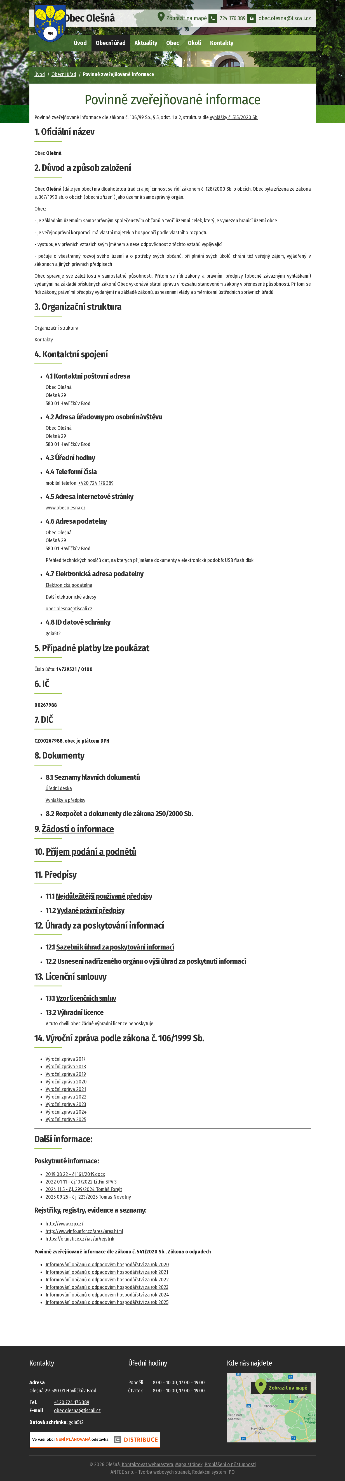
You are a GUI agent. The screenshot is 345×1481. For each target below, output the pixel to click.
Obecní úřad (111, 43)
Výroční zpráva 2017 (66, 1059)
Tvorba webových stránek (164, 1472)
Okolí (194, 43)
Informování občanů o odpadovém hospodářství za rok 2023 (107, 1287)
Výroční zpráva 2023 (66, 1104)
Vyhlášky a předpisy (65, 800)
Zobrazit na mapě (181, 20)
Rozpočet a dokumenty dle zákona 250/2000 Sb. (124, 813)
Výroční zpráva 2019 (66, 1074)
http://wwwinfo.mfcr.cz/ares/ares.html (84, 1231)
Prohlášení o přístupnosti (230, 1464)
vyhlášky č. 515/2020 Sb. (234, 117)
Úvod (80, 43)
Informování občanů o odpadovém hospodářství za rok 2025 (107, 1302)
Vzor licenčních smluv (86, 998)
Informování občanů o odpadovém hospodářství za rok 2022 (107, 1280)
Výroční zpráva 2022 (66, 1097)
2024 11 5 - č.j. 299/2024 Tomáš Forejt (84, 1189)
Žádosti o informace (78, 829)
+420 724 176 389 (96, 483)
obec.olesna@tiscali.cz (279, 20)
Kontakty (221, 43)
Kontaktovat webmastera (147, 1464)
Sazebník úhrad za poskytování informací (115, 947)
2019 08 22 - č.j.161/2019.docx (75, 1174)
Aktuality (146, 43)
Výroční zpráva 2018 (66, 1067)
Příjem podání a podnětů (91, 851)
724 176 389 (227, 20)
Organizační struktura (56, 328)
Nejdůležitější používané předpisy (104, 896)
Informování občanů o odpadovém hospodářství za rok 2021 (107, 1272)
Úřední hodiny (75, 457)
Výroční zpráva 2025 (66, 1119)
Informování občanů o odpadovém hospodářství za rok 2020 (107, 1265)
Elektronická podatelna (69, 585)
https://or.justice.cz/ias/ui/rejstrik (80, 1239)
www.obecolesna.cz (66, 508)
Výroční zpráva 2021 (66, 1089)
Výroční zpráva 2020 (66, 1082)
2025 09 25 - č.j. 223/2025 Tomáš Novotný (88, 1197)
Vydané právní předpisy (91, 910)
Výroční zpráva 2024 (66, 1112)
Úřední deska (59, 788)
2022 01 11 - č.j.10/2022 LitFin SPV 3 (81, 1182)
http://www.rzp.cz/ (65, 1224)
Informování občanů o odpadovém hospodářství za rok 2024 (107, 1295)
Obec (172, 43)
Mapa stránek (189, 1464)
